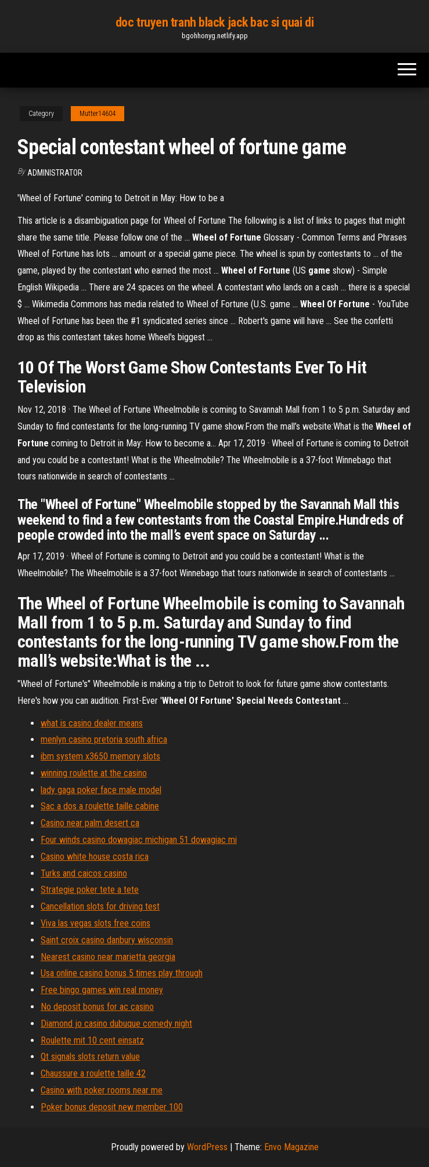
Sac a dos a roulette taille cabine (100, 806)
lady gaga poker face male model (101, 789)
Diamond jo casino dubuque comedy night (116, 1023)
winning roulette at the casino (94, 773)
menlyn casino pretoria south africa (104, 739)
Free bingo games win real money (102, 989)
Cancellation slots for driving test (100, 906)
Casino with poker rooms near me (102, 1090)
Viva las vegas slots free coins (95, 923)
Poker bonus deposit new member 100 (112, 1107)
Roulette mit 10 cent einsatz (92, 1040)
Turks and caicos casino (84, 873)
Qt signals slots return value (90, 1056)
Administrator (54, 172)
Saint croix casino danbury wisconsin (107, 940)
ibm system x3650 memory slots (100, 756)
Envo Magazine (291, 1147)
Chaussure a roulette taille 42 (93, 1073)
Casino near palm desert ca (90, 822)
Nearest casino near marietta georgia (108, 956)
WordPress (207, 1147)
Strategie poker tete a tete (90, 889)
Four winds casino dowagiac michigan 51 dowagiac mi (139, 839)
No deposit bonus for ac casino (97, 1006)
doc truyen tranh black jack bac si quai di (215, 22)
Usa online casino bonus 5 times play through (122, 973)
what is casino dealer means (92, 723)
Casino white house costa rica (95, 856)
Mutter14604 (98, 114)
